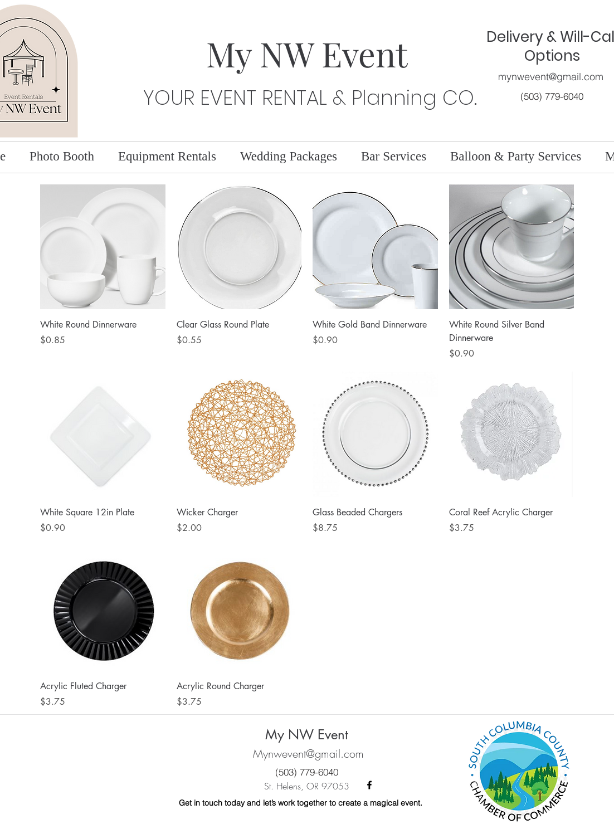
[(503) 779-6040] (552, 96)
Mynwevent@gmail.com (308, 753)
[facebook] (369, 785)
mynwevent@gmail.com (550, 76)
